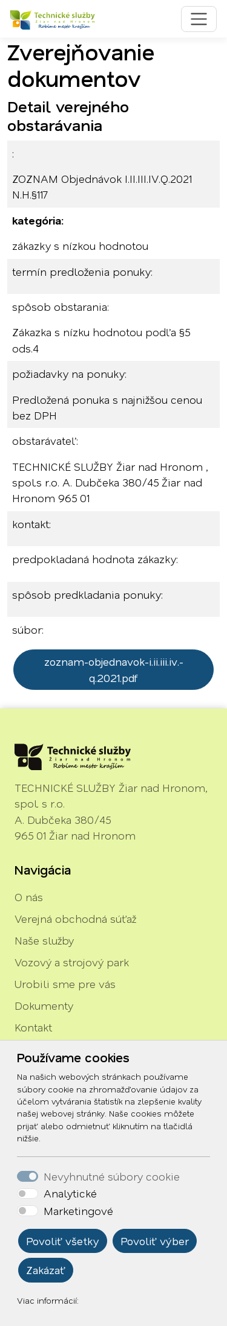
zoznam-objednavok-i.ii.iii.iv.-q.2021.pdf (113, 669)
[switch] (27, 1193)
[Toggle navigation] (199, 19)
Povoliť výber (154, 1241)
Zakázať (45, 1270)
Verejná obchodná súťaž (75, 918)
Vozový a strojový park (72, 962)
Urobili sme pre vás (65, 983)
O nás (29, 897)
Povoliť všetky (62, 1241)
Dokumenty (44, 1005)
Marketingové (78, 1210)
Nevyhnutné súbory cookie (112, 1176)
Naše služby (44, 940)
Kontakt (33, 1027)
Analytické (70, 1193)
